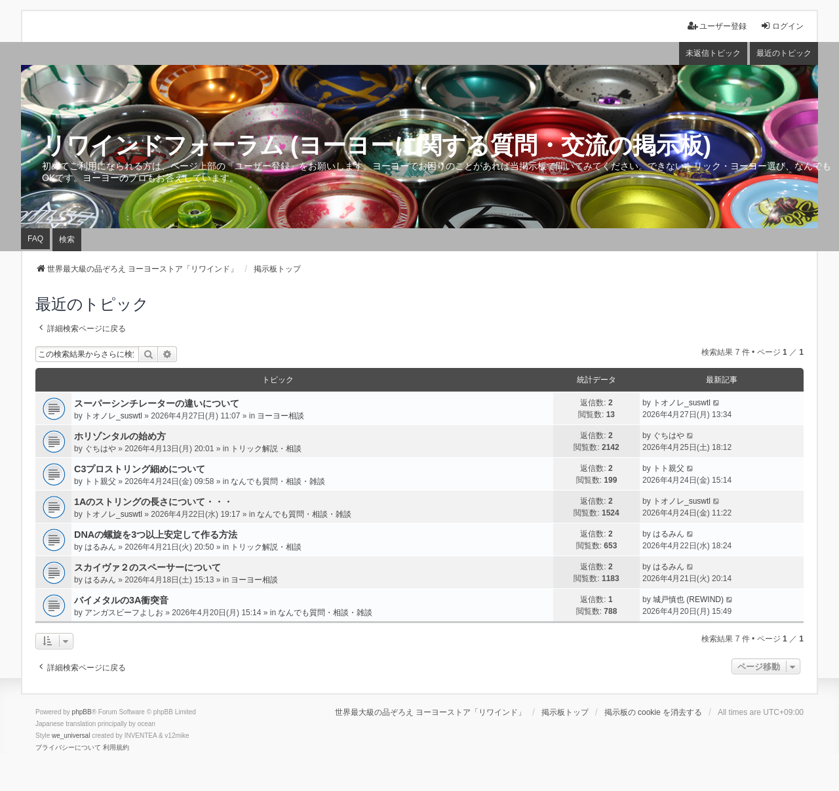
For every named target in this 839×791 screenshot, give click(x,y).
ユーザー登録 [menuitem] (717, 26)
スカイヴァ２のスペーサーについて (147, 567)
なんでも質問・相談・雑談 (278, 481)
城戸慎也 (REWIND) (688, 599)
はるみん (100, 547)
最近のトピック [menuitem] (783, 53)
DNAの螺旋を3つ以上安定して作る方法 (155, 534)
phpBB (82, 712)
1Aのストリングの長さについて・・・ (153, 502)
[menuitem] (68, 748)
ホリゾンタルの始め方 (120, 436)
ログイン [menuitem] (782, 26)
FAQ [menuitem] (35, 238)
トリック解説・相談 (266, 448)
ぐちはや (100, 448)
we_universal (71, 735)
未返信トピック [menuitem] (713, 53)
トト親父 (100, 481)
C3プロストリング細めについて (139, 469)
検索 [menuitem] (67, 239)
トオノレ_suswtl (113, 415)
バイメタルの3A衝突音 (121, 600)
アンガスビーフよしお (124, 612)
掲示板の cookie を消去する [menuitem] (653, 712)
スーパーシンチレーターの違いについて (156, 403)
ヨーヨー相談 (280, 415)
